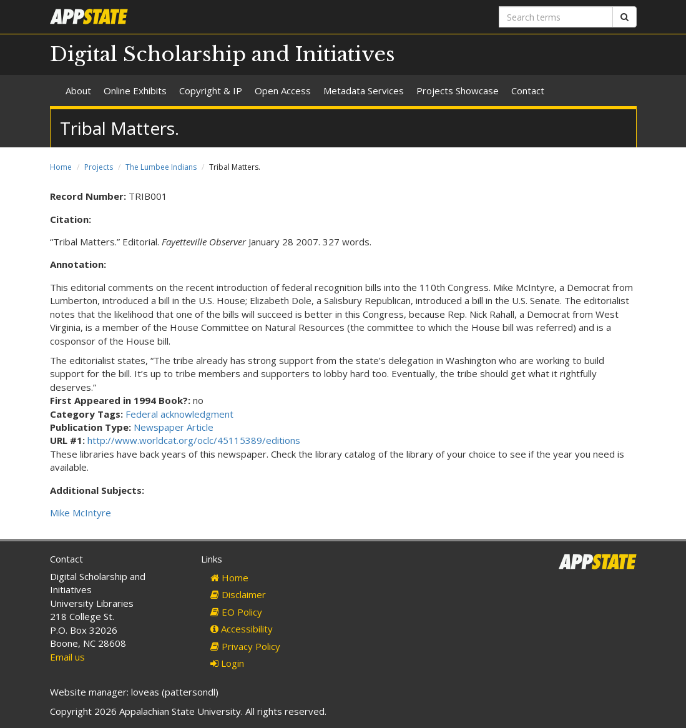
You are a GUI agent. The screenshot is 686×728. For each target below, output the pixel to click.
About (78, 90)
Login (227, 663)
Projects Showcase (457, 90)
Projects (98, 167)
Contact (527, 90)
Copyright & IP (210, 90)
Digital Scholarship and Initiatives (222, 54)
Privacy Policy (245, 646)
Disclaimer (238, 594)
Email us (67, 657)
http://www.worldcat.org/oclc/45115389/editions (193, 440)
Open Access (283, 90)
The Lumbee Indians (161, 167)
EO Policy (236, 612)
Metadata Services (363, 90)
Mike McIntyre (80, 512)
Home (61, 167)
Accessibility (241, 628)
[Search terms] (556, 16)
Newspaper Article (173, 427)
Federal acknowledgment (179, 414)
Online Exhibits (135, 90)
